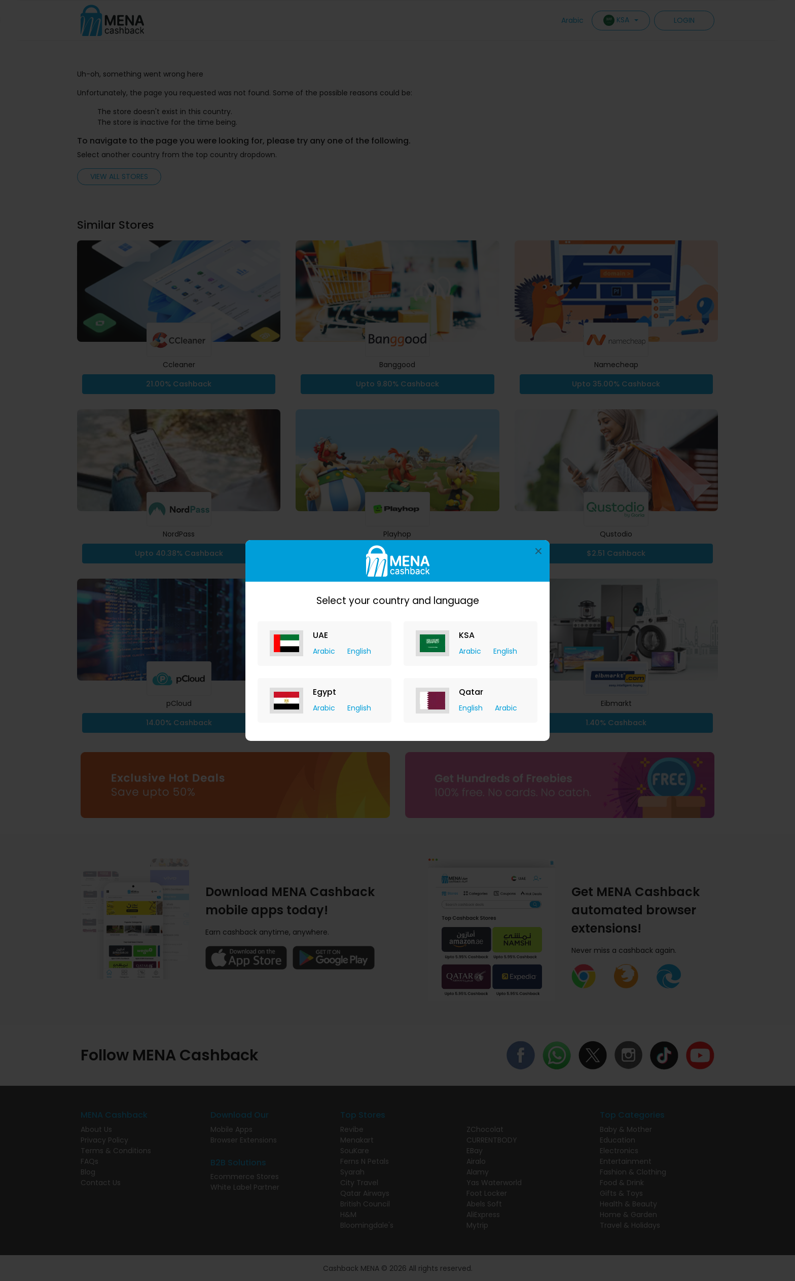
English (359, 651)
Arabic (325, 651)
